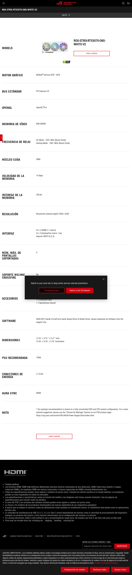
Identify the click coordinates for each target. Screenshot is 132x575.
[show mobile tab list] (66, 15)
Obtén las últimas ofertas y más (96, 542)
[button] (3, 3)
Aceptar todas (120, 569)
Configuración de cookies (74, 569)
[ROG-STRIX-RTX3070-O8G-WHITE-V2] (59, 536)
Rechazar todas (99, 569)
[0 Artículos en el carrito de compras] (128, 3)
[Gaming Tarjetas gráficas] (21, 536)
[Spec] (78, 536)
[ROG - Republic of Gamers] (66, 3)
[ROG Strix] (39, 536)
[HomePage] (4, 536)
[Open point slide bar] (1, 176)
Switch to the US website (79, 290)
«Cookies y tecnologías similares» (106, 563)
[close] (103, 279)
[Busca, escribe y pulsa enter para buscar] (123, 3)
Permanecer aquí (52, 290)
